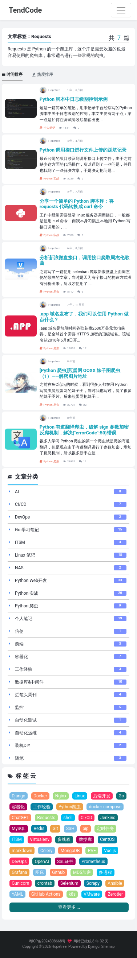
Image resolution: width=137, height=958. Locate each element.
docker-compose (105, 806)
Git (55, 828)
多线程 (63, 839)
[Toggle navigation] (121, 10)
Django (18, 795)
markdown (22, 850)
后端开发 (101, 795)
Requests (46, 817)
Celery (46, 850)
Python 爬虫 (49, 291)
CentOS (107, 839)
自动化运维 (26, 732)
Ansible (115, 883)
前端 (19, 644)
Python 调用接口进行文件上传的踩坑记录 (83, 150)
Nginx (61, 795)
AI (17, 491)
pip (85, 828)
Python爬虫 (70, 806)
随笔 (19, 758)
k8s (72, 894)
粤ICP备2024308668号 (47, 941)
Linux (79, 795)
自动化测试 (26, 720)
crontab (44, 883)
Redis (39, 828)
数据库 (85, 839)
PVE (92, 850)
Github (58, 872)
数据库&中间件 (29, 682)
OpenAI (42, 861)
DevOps (22, 517)
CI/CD (21, 504)
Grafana (19, 872)
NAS (19, 567)
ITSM (20, 542)
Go (121, 795)
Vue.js (110, 850)
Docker (40, 795)
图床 (39, 872)
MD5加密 (82, 872)
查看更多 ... (69, 907)
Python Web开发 (31, 580)
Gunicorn (20, 883)
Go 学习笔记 (27, 529)
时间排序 (12, 74)
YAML (17, 894)
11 (82, 461)
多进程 (105, 872)
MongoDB (70, 850)
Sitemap (108, 947)
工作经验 (23, 669)
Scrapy (93, 883)
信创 (19, 631)
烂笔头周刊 (26, 694)
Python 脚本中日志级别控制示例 (74, 99)
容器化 (21, 656)
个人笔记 (47, 127)
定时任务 (105, 828)
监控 (19, 707)
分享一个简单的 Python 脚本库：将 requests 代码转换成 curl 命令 (77, 204)
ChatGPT (20, 817)
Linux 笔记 (25, 555)
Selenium (69, 883)
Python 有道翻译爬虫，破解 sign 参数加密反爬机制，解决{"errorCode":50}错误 (84, 429)
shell (68, 817)
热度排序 (42, 74)
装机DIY (22, 745)
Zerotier (115, 894)
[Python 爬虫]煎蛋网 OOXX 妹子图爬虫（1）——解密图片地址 (80, 373)
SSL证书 (65, 861)
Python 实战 (49, 178)
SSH (70, 828)
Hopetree (59, 947)
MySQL (18, 828)
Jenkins (107, 817)
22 (82, 404)
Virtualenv (39, 839)
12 (82, 348)
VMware (92, 894)
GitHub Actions (46, 894)
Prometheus (93, 861)
